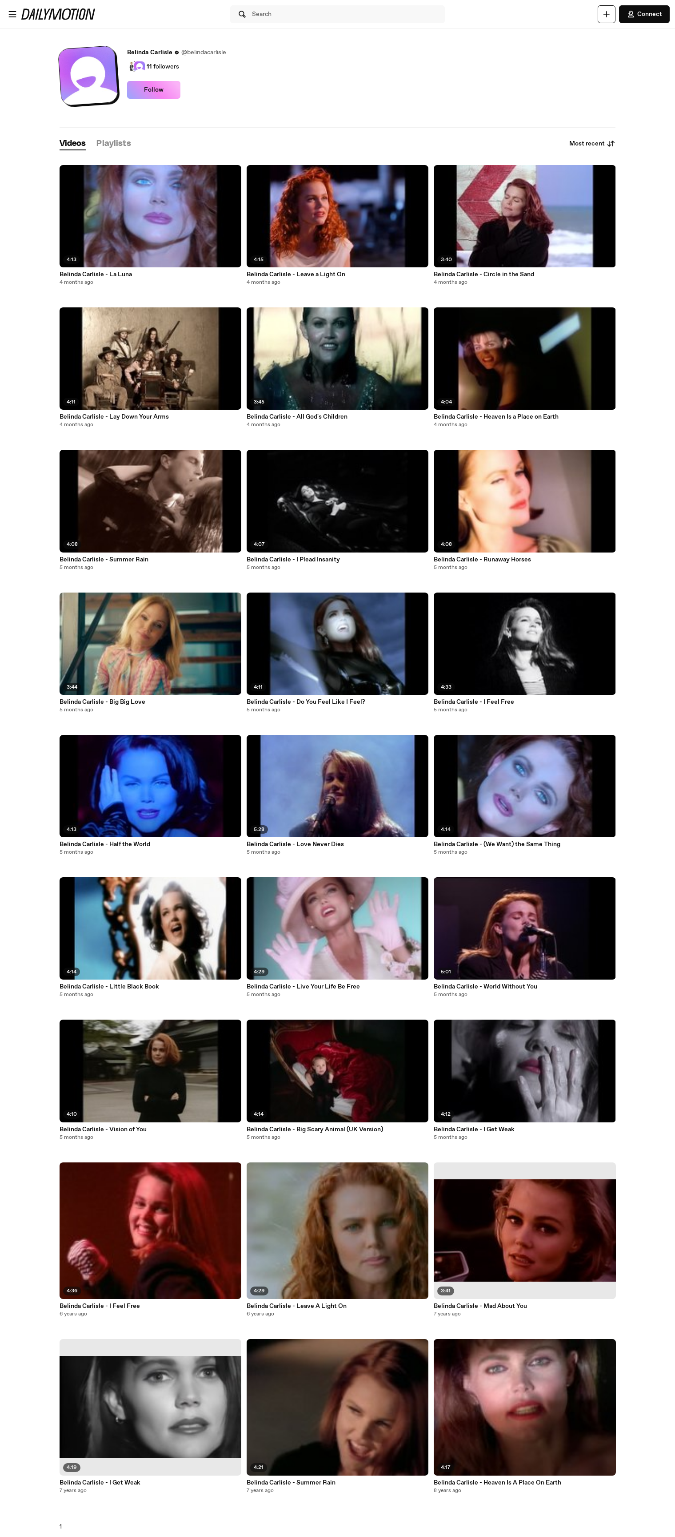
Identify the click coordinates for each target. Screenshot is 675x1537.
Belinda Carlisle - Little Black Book (109, 986)
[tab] (73, 143)
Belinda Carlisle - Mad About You (480, 1306)
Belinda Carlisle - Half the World (105, 844)
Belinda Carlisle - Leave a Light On (296, 274)
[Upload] (606, 14)
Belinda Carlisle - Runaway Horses (482, 559)
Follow (154, 90)
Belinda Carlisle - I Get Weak (100, 1482)
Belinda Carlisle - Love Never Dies (295, 844)
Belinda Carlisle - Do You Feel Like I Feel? (306, 702)
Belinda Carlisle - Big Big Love (102, 702)
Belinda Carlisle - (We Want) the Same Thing (497, 844)
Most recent (592, 143)
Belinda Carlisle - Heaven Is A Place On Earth (497, 1482)
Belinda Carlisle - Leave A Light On (297, 1306)
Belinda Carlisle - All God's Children (297, 416)
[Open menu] (12, 14)
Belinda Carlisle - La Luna (96, 274)
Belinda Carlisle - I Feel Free (100, 1306)
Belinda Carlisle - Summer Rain (104, 559)
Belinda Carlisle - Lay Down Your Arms (114, 416)
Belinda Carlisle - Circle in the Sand (484, 274)
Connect (644, 14)
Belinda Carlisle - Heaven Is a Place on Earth (496, 416)
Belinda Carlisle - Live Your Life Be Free (303, 986)
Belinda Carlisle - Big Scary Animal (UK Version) (315, 1129)
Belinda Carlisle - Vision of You (103, 1129)
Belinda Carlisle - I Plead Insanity (293, 559)
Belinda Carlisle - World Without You (485, 986)
